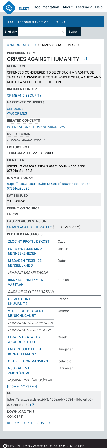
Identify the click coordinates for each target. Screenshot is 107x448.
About (68, 7)
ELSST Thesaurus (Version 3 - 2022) (35, 22)
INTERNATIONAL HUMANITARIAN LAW (36, 127)
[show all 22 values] (22, 386)
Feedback (84, 7)
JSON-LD (43, 423)
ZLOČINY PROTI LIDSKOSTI (29, 241)
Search (73, 31)
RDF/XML (14, 423)
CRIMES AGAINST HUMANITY (29, 227)
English (10, 31)
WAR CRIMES (17, 113)
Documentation (46, 7)
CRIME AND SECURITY (22, 45)
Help (99, 7)
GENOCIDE (15, 109)
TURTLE (28, 423)
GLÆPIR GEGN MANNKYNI (28, 361)
